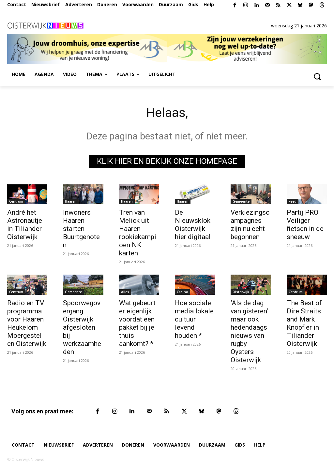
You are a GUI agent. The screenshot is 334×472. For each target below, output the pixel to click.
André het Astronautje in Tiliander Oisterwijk (24, 225)
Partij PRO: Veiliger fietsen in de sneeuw (305, 225)
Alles (125, 292)
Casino (182, 292)
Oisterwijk (241, 292)
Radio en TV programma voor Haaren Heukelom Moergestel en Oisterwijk (26, 323)
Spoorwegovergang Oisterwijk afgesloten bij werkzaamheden (82, 327)
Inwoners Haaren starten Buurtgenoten (81, 229)
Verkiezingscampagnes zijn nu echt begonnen (250, 225)
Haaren (71, 202)
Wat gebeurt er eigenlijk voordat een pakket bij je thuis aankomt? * (137, 323)
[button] (317, 76)
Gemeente (241, 202)
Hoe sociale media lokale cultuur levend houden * (194, 319)
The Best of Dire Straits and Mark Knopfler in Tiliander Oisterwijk (304, 323)
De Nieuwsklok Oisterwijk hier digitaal (193, 225)
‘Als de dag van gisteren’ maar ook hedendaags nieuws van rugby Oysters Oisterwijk (249, 331)
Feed (292, 202)
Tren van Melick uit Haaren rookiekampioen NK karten (137, 233)
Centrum (16, 202)
